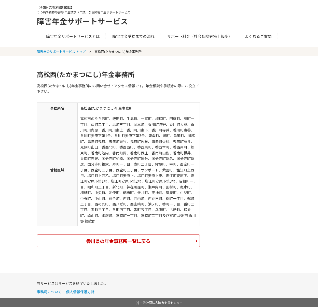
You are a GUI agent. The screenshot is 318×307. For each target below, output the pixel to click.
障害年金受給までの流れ (133, 36)
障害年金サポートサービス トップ (61, 51)
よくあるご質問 (258, 36)
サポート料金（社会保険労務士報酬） (199, 36)
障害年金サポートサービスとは (73, 36)
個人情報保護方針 (80, 291)
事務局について (49, 291)
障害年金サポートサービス (84, 20)
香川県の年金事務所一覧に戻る (118, 241)
